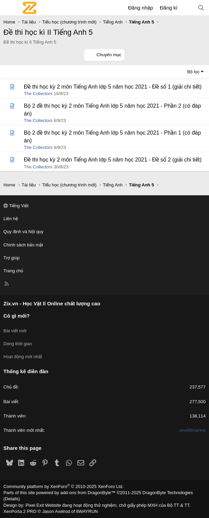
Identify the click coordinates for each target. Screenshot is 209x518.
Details (11, 498)
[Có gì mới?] (187, 8)
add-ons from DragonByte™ (88, 492)
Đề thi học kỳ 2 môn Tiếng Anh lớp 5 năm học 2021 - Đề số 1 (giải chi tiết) (112, 87)
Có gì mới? (16, 316)
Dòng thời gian (17, 343)
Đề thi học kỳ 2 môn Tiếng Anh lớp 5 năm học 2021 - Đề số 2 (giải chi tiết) (112, 160)
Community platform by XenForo (63, 486)
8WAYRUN (87, 511)
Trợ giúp (11, 257)
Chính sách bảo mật (23, 244)
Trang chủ (13, 270)
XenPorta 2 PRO (19, 511)
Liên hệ (10, 218)
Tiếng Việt (16, 205)
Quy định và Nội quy (23, 231)
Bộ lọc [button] (193, 71)
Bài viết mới (14, 330)
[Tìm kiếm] (201, 8)
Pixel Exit (35, 505)
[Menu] (8, 8)
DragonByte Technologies (168, 492)
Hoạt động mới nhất (22, 356)
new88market (192, 430)
